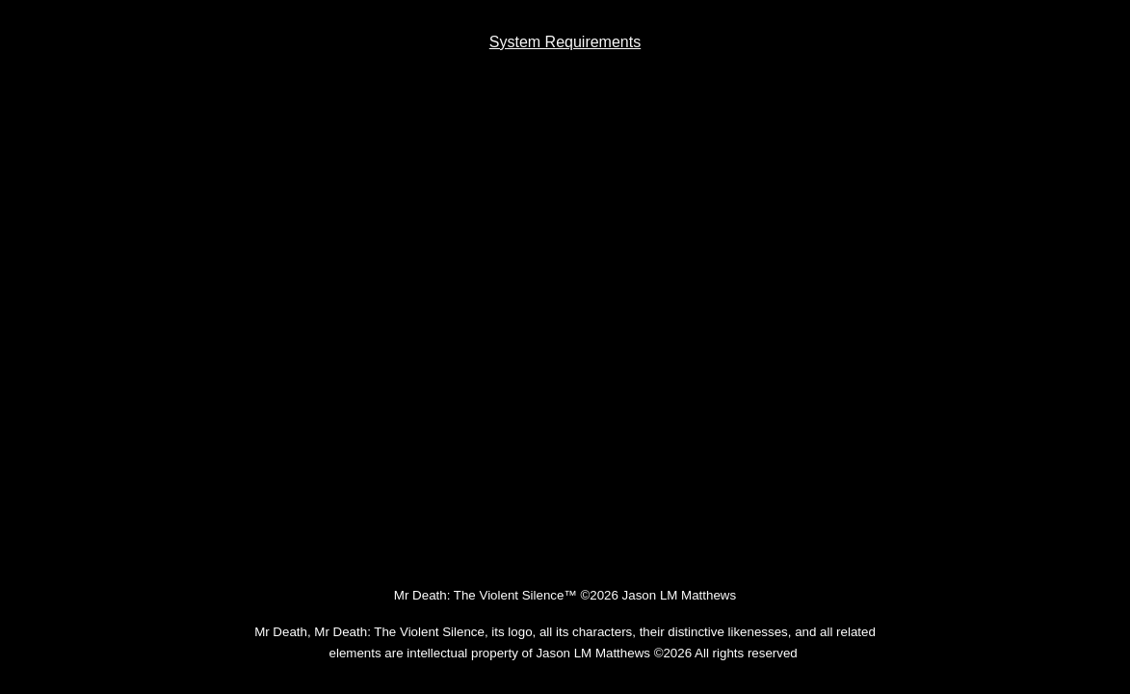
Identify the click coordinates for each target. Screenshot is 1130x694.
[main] (564, 42)
